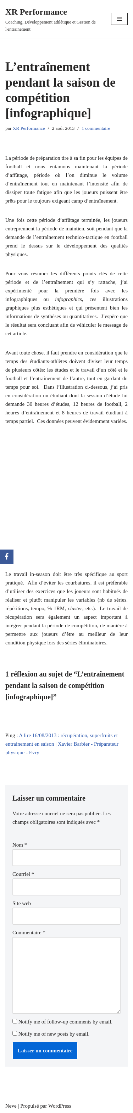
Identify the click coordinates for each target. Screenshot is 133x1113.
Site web (21, 903)
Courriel (23, 874)
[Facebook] (6, 557)
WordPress (59, 1106)
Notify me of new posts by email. (53, 1034)
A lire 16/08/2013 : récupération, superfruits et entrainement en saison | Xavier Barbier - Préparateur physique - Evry (61, 743)
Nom (19, 845)
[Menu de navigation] (119, 19)
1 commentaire (96, 128)
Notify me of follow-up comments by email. (65, 1022)
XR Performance (29, 128)
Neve (11, 1106)
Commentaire (28, 932)
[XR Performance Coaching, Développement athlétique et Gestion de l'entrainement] (52, 19)
